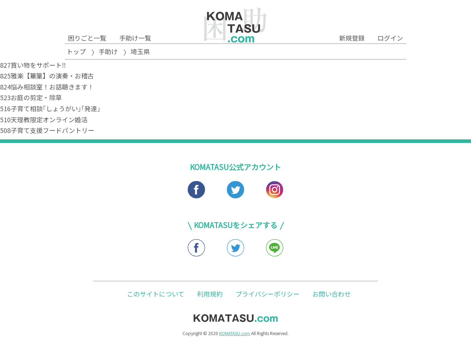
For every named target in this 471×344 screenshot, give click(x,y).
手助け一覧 (135, 37)
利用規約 (210, 293)
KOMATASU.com (234, 333)
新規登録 (352, 37)
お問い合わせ (331, 293)
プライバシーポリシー (268, 293)
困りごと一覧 (87, 37)
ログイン (390, 37)
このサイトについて (155, 293)
